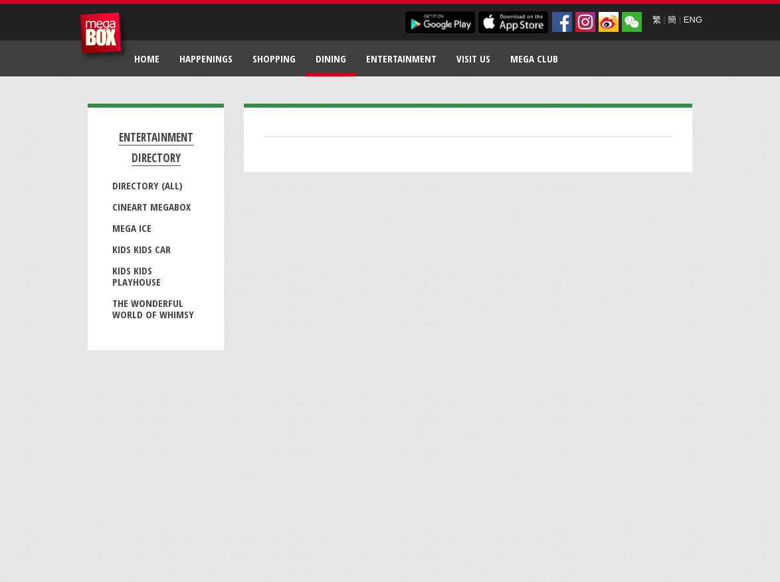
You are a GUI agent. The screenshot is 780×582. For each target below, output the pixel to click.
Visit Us (473, 58)
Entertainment (401, 58)
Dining (331, 58)
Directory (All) (147, 185)
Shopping (274, 58)
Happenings (206, 58)
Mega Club (534, 58)
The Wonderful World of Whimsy (153, 308)
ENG (693, 20)
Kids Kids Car (141, 249)
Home (146, 58)
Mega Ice (131, 228)
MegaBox (104, 36)
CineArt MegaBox (151, 206)
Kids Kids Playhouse (136, 276)
